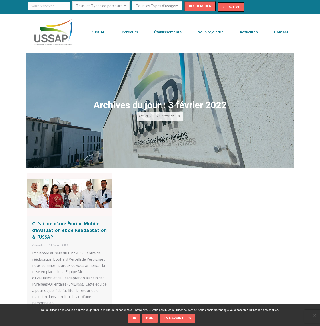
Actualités (38, 245)
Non (150, 318)
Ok (134, 318)
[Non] (314, 315)
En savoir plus (177, 318)
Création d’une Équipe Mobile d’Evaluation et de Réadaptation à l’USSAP (69, 230)
